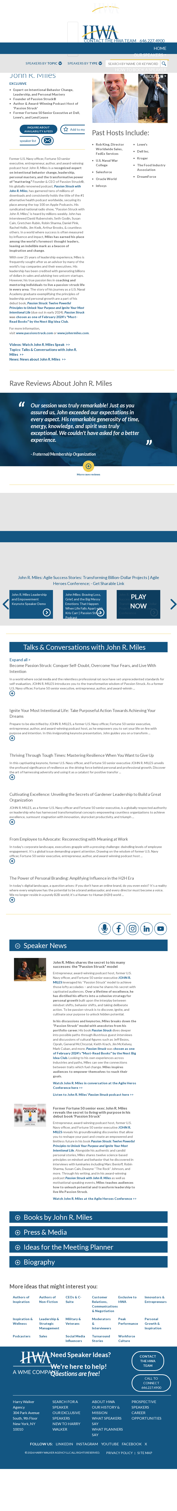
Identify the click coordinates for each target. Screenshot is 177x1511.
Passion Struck (74, 312)
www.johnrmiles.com (73, 333)
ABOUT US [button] (153, 76)
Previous (6, 618)
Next (173, 618)
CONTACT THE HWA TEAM (110, 40)
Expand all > (19, 672)
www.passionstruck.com (34, 333)
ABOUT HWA (103, 1415)
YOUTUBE (110, 1457)
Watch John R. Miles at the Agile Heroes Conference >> (94, 1212)
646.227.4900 (152, 40)
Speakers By (44, 63)
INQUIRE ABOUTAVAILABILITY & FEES (38, 129)
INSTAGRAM (87, 1457)
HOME (160, 48)
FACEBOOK (132, 1457)
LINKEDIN (64, 1457)
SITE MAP (144, 1466)
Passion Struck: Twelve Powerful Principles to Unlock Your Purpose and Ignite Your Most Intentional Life (46, 307)
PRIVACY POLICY (119, 1466)
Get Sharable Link (108, 596)
